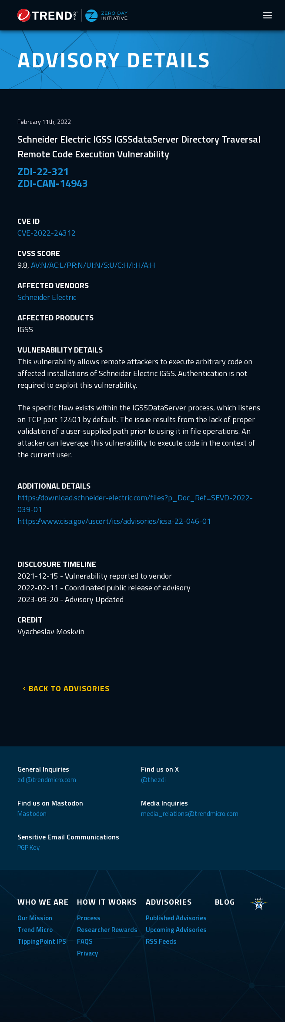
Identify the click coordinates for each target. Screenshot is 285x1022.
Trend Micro (35, 930)
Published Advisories (176, 918)
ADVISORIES (169, 902)
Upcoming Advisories (176, 930)
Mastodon (32, 814)
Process (89, 918)
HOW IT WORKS (107, 902)
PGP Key (28, 847)
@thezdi (153, 780)
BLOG (225, 902)
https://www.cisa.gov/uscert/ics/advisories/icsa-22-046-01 (114, 521)
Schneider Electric (46, 297)
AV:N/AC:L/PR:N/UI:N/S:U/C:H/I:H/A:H (93, 265)
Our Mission (34, 918)
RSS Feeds (161, 941)
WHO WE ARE (43, 902)
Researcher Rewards (107, 930)
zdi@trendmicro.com (46, 780)
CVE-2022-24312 (46, 233)
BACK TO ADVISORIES (69, 688)
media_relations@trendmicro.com (189, 814)
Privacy (87, 953)
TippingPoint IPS (41, 941)
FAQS (85, 941)
